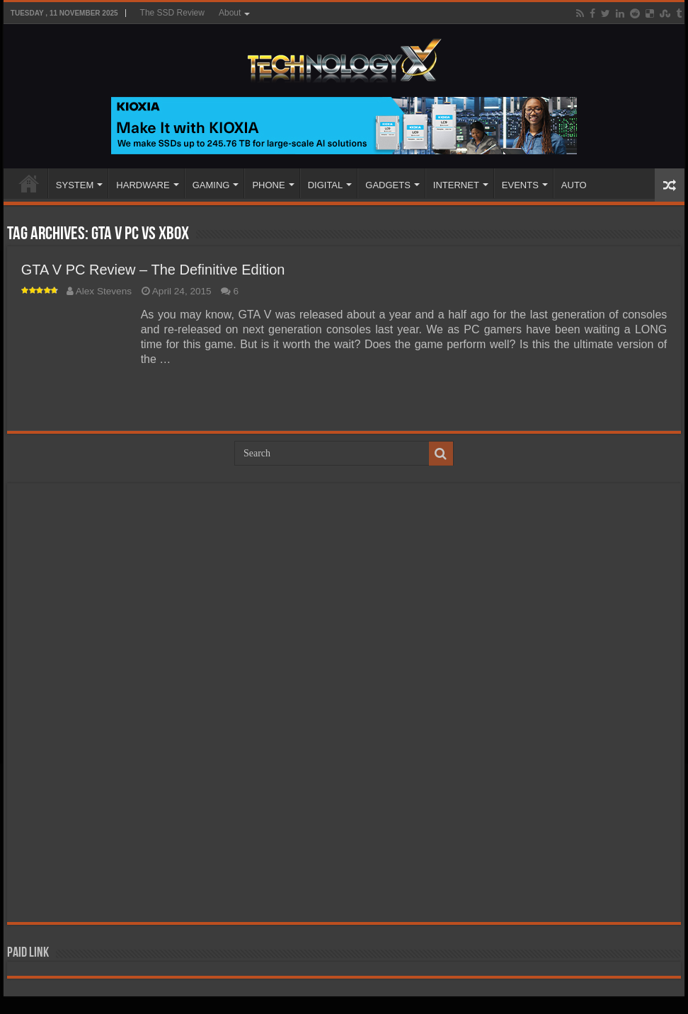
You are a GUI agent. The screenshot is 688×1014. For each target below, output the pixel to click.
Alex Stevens (104, 291)
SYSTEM (74, 185)
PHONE (268, 185)
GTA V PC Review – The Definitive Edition (153, 269)
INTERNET (456, 185)
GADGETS (388, 185)
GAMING (211, 185)
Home (29, 183)
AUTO (574, 185)
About (230, 13)
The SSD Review (172, 13)
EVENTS (520, 185)
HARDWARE (142, 185)
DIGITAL (325, 185)
